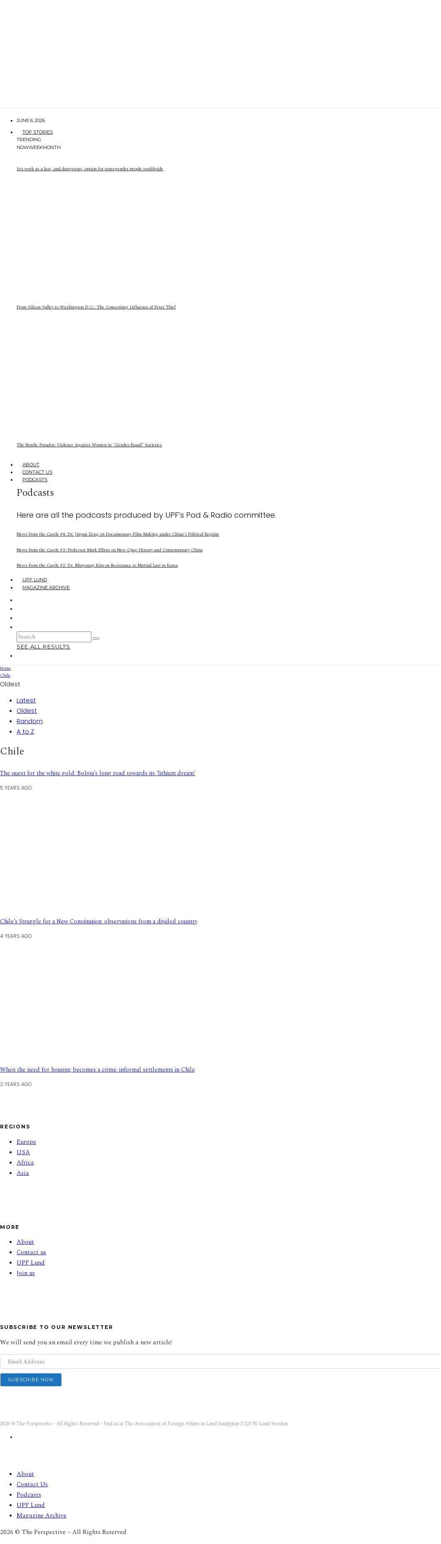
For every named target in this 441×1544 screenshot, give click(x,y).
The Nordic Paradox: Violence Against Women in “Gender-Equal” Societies (89, 444)
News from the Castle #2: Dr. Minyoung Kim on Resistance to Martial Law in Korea (97, 565)
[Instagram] (22, 608)
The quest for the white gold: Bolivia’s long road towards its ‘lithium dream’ (97, 773)
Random (30, 721)
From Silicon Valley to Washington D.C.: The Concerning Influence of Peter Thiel (96, 307)
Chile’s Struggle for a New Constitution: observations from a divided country (98, 921)
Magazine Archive (46, 587)
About (30, 464)
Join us (26, 1273)
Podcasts (34, 479)
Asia (23, 1173)
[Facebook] (22, 599)
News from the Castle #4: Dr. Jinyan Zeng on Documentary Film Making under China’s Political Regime (118, 534)
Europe (26, 1142)
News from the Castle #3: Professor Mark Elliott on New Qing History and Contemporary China (110, 549)
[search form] (54, 636)
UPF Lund (34, 579)
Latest (26, 700)
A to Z (25, 731)
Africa (25, 1162)
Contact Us (37, 472)
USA (23, 1152)
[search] (96, 638)
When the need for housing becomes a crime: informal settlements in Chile (97, 1069)
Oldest (27, 710)
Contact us (31, 1252)
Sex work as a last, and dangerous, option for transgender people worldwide (90, 168)
